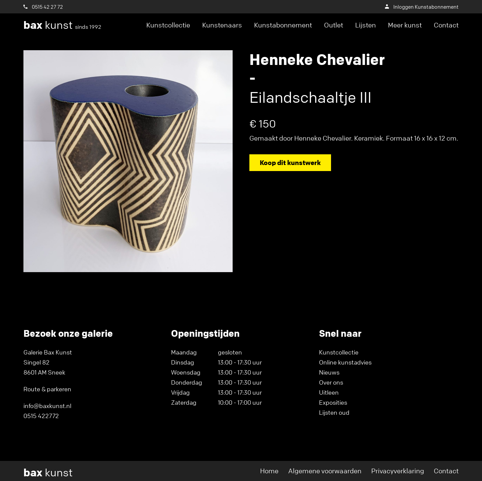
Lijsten (365, 25)
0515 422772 (41, 415)
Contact (446, 25)
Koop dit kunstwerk (290, 162)
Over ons (331, 382)
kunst (62, 25)
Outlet (333, 25)
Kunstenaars (222, 25)
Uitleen (329, 392)
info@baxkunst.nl (47, 405)
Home (269, 471)
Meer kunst (405, 25)
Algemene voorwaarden (325, 471)
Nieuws (329, 372)
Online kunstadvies (345, 362)
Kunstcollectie (168, 25)
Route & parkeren (47, 389)
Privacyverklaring (397, 471)
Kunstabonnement (283, 25)
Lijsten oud (334, 412)
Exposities (333, 402)
